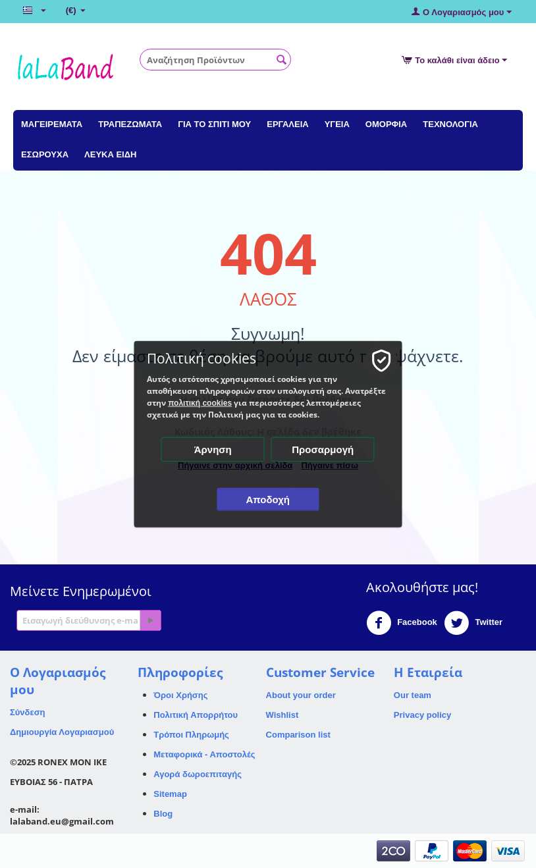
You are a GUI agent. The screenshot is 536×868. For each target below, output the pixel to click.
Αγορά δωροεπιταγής (197, 774)
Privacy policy (422, 715)
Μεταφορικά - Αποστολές (204, 754)
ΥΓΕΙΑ (337, 124)
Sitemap (170, 794)
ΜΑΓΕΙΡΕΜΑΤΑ (51, 124)
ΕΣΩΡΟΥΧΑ (44, 154)
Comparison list (298, 735)
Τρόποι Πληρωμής (191, 735)
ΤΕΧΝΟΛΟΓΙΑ (450, 124)
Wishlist (282, 715)
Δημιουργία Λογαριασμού (62, 732)
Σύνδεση (27, 712)
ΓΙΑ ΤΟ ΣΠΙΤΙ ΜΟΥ (214, 124)
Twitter (473, 623)
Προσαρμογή (323, 449)
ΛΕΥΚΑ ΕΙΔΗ (110, 154)
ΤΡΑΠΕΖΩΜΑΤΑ (130, 124)
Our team (412, 695)
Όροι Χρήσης (180, 695)
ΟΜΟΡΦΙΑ (386, 124)
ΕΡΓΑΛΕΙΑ (287, 124)
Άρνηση (213, 449)
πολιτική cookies (200, 403)
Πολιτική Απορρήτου (195, 715)
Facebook (401, 623)
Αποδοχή (268, 499)
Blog (163, 814)
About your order (301, 695)
